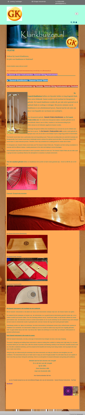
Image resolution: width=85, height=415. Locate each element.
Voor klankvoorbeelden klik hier (42, 375)
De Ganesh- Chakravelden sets (51, 131)
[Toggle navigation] (76, 14)
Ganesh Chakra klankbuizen (53, 117)
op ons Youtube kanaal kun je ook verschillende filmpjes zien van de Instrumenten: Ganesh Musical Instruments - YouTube (42, 380)
